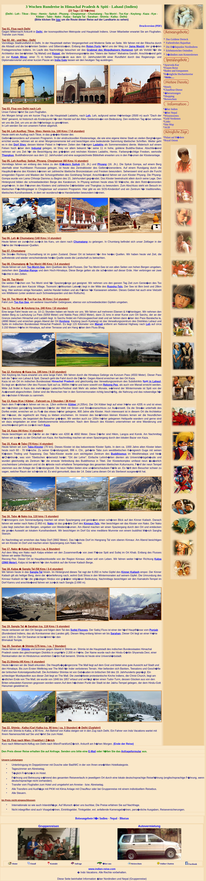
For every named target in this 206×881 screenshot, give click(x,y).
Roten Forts (93, 46)
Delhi (39, 31)
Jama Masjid (136, 46)
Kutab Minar (19, 57)
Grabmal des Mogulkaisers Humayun (110, 50)
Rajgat (56, 53)
